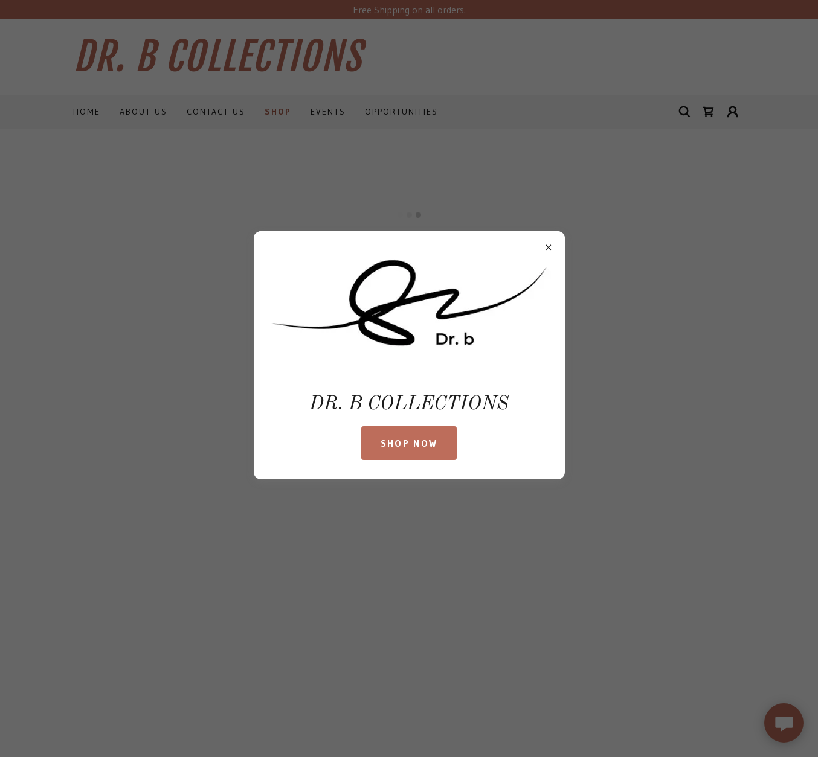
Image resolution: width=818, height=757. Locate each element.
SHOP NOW (409, 443)
